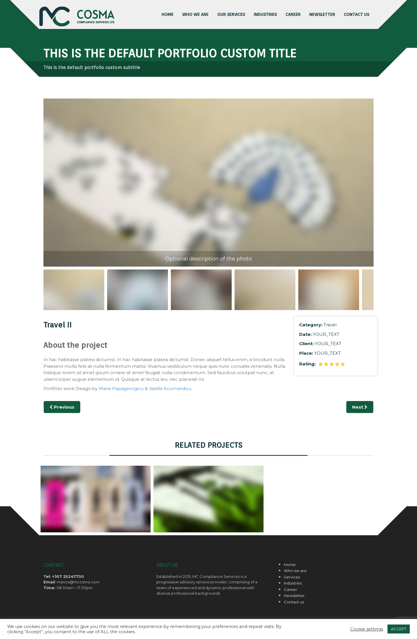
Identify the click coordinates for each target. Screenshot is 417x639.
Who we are (195, 14)
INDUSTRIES (265, 14)
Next (359, 407)
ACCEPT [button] (398, 629)
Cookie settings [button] (366, 629)
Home (290, 564)
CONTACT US (356, 14)
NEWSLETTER (322, 14)
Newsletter (294, 595)
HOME (167, 14)
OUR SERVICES (231, 14)
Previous (51, 294)
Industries (293, 583)
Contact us (294, 602)
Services (292, 577)
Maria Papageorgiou (121, 388)
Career (290, 589)
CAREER (293, 14)
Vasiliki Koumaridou (170, 388)
